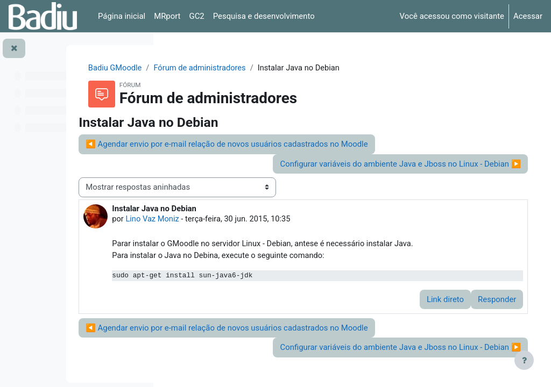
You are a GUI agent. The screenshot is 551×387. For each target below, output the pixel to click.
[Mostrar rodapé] (524, 360)
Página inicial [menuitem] (121, 16)
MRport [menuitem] (167, 16)
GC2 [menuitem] (196, 16)
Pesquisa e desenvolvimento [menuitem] (264, 16)
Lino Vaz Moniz (249, 220)
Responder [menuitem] (482, 312)
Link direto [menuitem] (430, 312)
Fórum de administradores (288, 68)
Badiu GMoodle (201, 68)
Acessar (527, 16)
